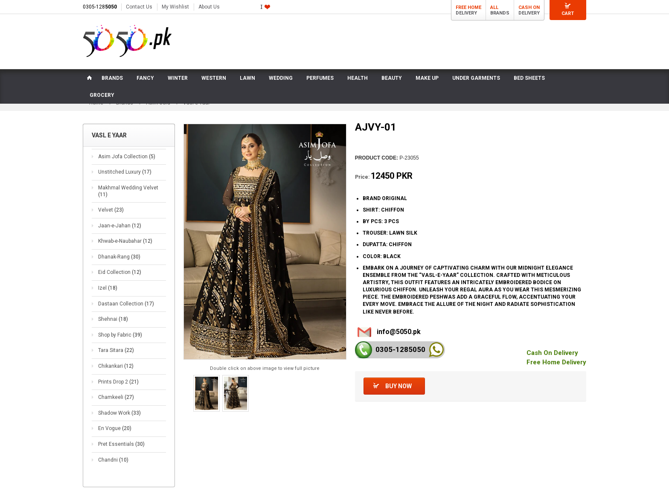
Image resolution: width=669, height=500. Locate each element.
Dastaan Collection (126, 304)
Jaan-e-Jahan (119, 226)
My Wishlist (175, 7)
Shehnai (113, 319)
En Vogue (114, 428)
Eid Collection (119, 272)
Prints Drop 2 (118, 382)
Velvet (111, 210)
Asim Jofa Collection (126, 157)
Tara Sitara (116, 350)
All (494, 7)
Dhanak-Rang (119, 257)
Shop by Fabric (120, 335)
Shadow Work (119, 413)
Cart (567, 13)
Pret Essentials (121, 444)
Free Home (468, 7)
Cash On (529, 7)
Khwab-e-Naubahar (125, 241)
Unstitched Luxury (124, 172)
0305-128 (100, 7)
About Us (209, 7)
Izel (107, 288)
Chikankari (116, 366)
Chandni (113, 460)
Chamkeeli (116, 397)
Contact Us (139, 7)
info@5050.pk (399, 332)
